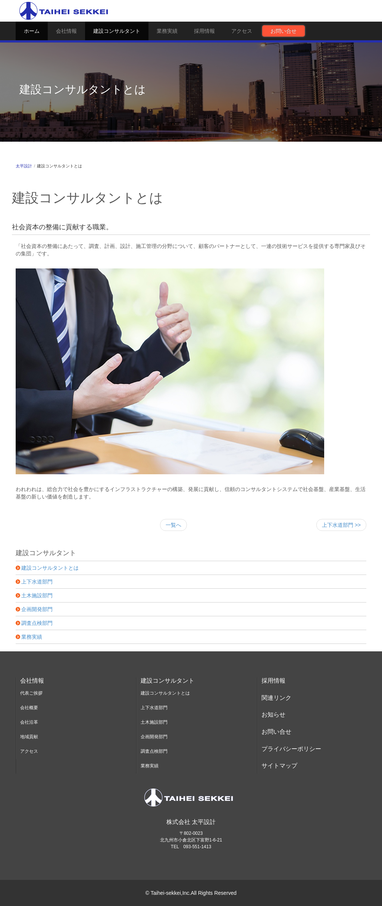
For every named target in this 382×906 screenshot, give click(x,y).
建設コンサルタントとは (50, 568)
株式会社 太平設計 (191, 822)
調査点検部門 (37, 623)
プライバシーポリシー (291, 749)
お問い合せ (283, 31)
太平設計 (24, 166)
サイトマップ (279, 765)
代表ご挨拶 (31, 693)
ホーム (32, 31)
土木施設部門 (37, 595)
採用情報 (204, 31)
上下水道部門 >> (341, 525)
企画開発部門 (37, 609)
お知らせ (273, 714)
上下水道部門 (37, 582)
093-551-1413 (197, 846)
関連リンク (276, 698)
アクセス (241, 31)
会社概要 (29, 707)
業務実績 (167, 31)
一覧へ (173, 525)
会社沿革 (29, 722)
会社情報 (66, 31)
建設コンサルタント (116, 31)
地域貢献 (29, 736)
